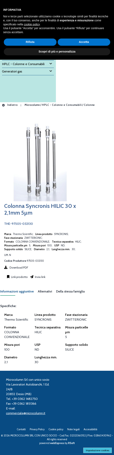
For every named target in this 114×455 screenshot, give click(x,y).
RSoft (71, 443)
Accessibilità (90, 429)
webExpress (57, 443)
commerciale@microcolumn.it (25, 413)
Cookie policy (56, 429)
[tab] (19, 292)
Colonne (89, 104)
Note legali (73, 429)
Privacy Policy (37, 429)
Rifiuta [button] (30, 42)
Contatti (21, 429)
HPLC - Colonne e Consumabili (62, 104)
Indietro (10, 104)
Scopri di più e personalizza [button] (57, 51)
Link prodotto (19, 277)
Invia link (39, 277)
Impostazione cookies (97, 450)
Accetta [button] (84, 42)
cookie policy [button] (32, 24)
